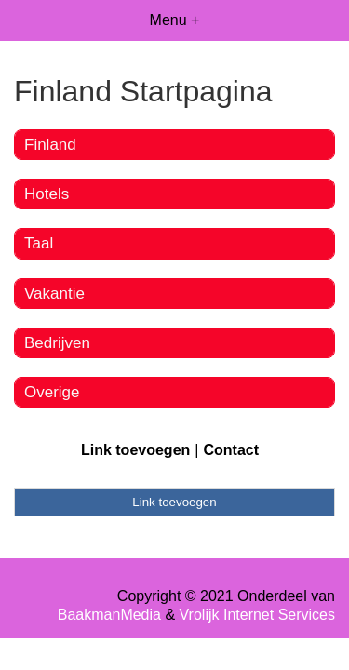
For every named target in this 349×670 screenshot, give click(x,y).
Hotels (46, 194)
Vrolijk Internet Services (257, 615)
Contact (231, 450)
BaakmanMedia (109, 615)
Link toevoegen (135, 450)
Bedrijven (57, 343)
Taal (38, 243)
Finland (50, 145)
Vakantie (54, 293)
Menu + (175, 20)
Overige (52, 392)
